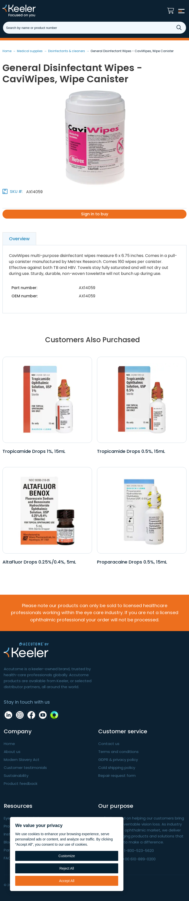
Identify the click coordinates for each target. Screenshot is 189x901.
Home (9, 743)
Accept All (66, 881)
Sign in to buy (94, 214)
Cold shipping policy (116, 767)
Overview (19, 239)
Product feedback (20, 783)
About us (12, 751)
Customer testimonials (25, 767)
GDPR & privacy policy (118, 759)
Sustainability (16, 775)
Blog (8, 842)
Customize (66, 856)
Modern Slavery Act (21, 759)
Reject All (66, 868)
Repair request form (117, 775)
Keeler (26, 11)
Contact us (108, 743)
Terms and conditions (118, 751)
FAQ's (9, 858)
